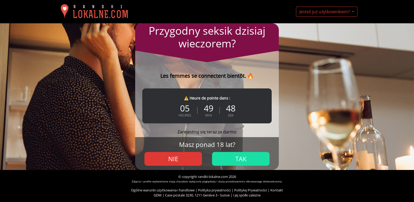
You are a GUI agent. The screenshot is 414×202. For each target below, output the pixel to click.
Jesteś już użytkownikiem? (325, 12)
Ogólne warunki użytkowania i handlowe (163, 190)
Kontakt (276, 190)
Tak (241, 158)
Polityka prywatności (214, 190)
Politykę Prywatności (250, 190)
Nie (173, 158)
